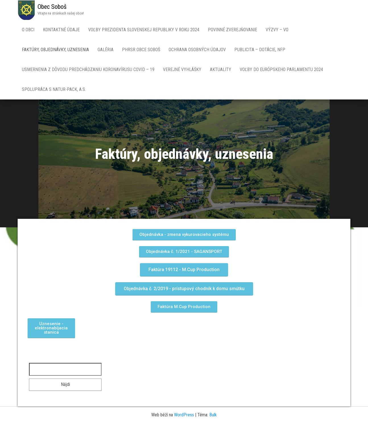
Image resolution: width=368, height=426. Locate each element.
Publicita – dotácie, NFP (259, 49)
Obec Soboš (52, 6)
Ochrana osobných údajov (197, 49)
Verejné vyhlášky (182, 69)
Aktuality (220, 69)
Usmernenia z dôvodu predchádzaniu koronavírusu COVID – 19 (88, 69)
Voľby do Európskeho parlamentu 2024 (281, 69)
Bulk (213, 414)
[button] (184, 234)
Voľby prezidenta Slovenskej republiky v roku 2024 (143, 29)
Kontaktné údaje (61, 29)
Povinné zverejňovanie (232, 29)
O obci (28, 29)
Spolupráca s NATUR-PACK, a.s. (54, 89)
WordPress (184, 414)
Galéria (105, 49)
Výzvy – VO (277, 29)
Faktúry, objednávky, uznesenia (55, 49)
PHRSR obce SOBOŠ (141, 49)
